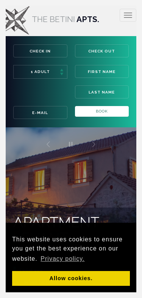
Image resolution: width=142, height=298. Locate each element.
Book (102, 111)
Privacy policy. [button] (62, 258)
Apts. (49, 19)
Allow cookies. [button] (71, 278)
